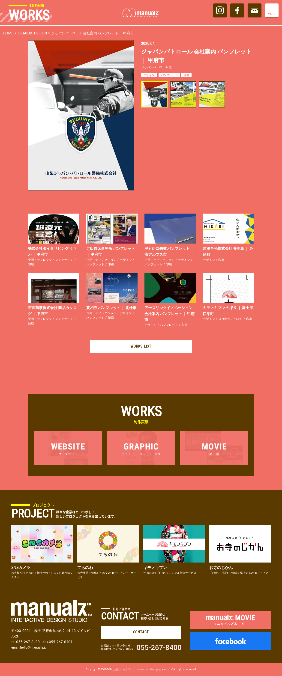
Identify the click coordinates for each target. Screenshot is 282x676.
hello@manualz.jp (33, 647)
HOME (8, 33)
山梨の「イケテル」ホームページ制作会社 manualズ (143, 669)
